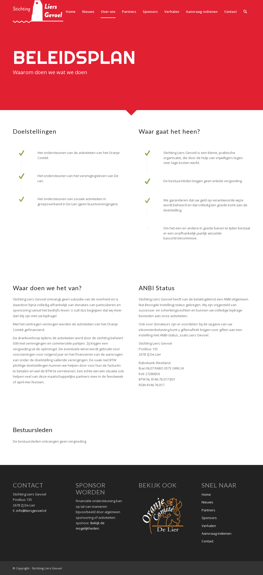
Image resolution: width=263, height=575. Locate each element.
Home (206, 494)
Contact (207, 541)
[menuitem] (70, 11)
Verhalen (209, 525)
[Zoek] (245, 11)
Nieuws (207, 502)
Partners (208, 510)
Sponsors (209, 517)
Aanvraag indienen (216, 533)
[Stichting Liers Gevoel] (38, 11)
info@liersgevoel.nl (31, 510)
